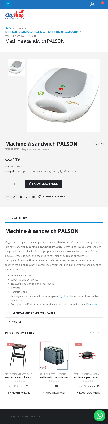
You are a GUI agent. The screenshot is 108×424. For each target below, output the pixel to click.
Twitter (14, 197)
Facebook (8, 197)
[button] (8, 4)
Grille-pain (22, 171)
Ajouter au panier (46, 183)
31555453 (89, 15)
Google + (27, 197)
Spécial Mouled (69, 171)
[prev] (96, 143)
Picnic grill (56, 171)
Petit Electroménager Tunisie (19, 374)
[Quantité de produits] (14, 184)
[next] (101, 143)
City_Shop (63, 296)
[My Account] (92, 4)
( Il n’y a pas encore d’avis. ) (35, 149)
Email (33, 197)
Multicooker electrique (39, 171)
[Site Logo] (14, 15)
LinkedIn (20, 197)
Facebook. (92, 304)
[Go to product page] (19, 355)
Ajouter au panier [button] (21, 392)
